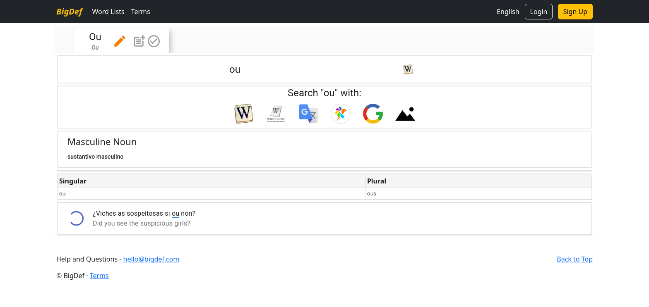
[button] (120, 41)
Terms (140, 11)
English (508, 11)
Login (539, 11)
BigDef (69, 11)
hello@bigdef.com (151, 259)
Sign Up (575, 11)
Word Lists (108, 11)
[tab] (122, 41)
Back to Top (575, 259)
